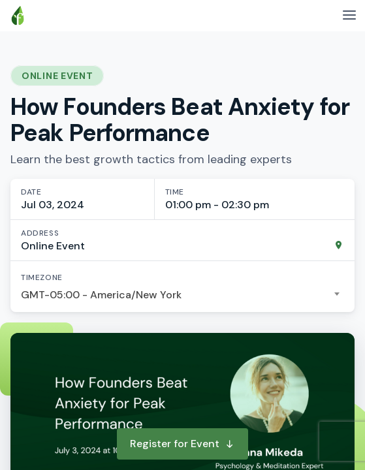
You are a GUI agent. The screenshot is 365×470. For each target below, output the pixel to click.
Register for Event (182, 443)
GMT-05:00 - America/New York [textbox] (101, 295)
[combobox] (182, 295)
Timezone (42, 277)
